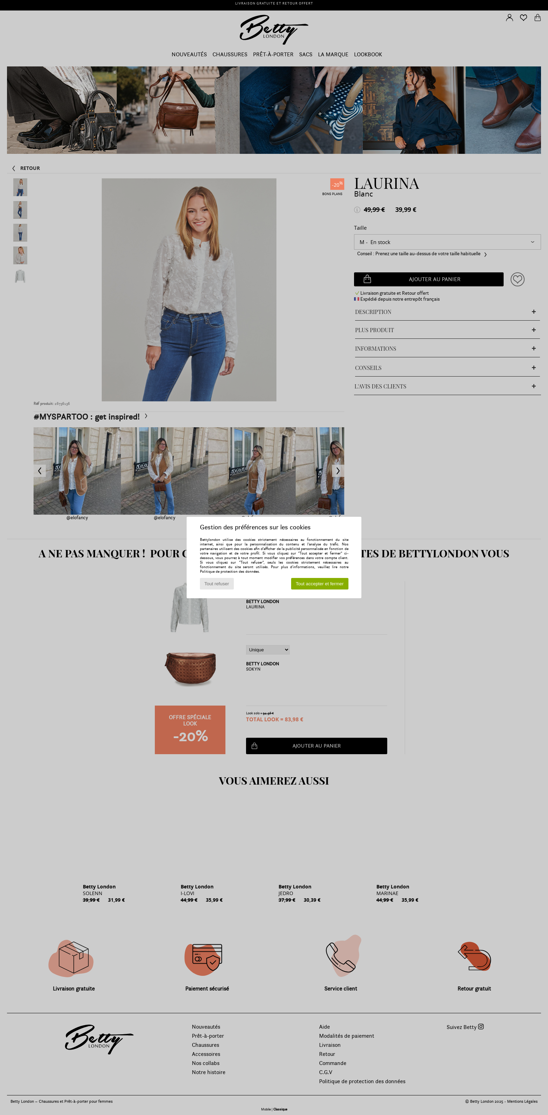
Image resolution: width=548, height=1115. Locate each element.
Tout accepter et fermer (320, 583)
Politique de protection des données (229, 571)
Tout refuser (216, 583)
